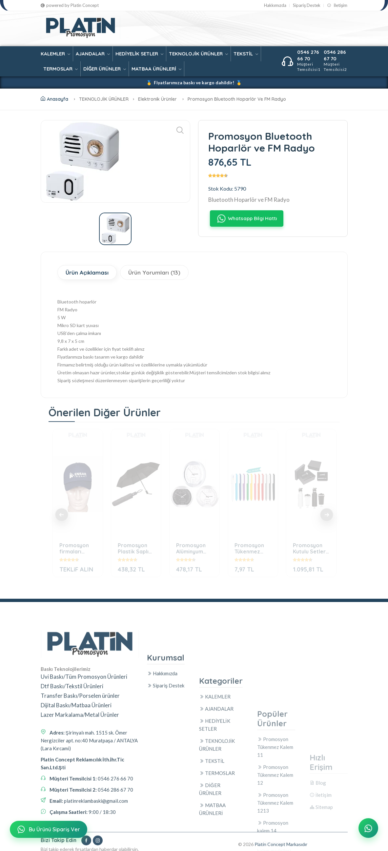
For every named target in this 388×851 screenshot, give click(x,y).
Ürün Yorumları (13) (154, 272)
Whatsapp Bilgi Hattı (246, 218)
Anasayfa (54, 99)
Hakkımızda (275, 5)
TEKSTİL (246, 54)
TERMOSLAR (60, 69)
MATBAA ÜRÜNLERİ (156, 69)
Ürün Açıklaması (87, 272)
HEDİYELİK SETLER (139, 54)
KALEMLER (55, 54)
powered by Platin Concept (70, 5)
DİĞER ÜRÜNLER (104, 69)
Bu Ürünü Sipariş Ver (48, 830)
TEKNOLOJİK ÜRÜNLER (198, 54)
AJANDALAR (93, 54)
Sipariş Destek (307, 5)
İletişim (337, 5)
